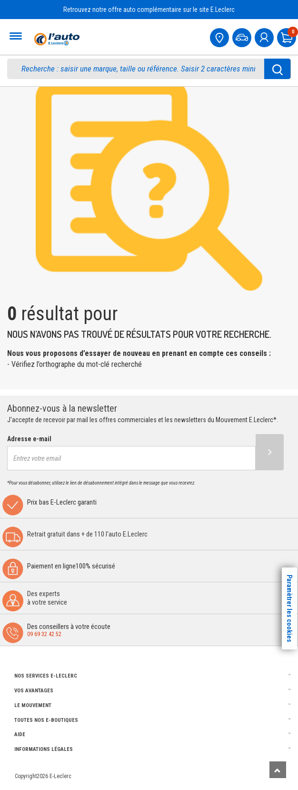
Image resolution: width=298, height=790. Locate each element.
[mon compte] (265, 36)
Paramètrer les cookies (289, 608)
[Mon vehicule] (242, 36)
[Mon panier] (287, 36)
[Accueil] (55, 39)
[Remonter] (277, 769)
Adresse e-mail (29, 439)
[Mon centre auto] (220, 36)
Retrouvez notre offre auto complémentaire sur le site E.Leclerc (149, 9)
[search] (140, 69)
